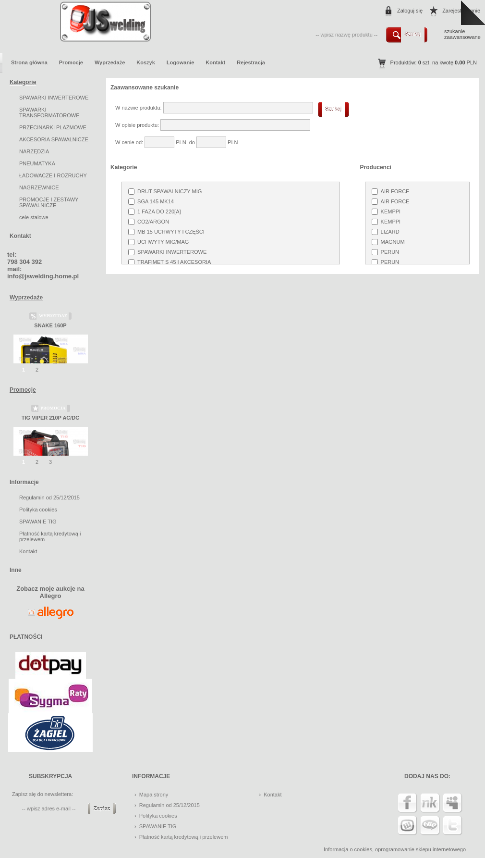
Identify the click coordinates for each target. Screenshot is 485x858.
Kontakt (215, 62)
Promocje (71, 62)
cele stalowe (33, 217)
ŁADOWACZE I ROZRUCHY (53, 175)
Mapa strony (154, 794)
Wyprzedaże (110, 62)
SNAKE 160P (50, 325)
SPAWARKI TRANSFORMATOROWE (49, 112)
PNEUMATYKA (37, 163)
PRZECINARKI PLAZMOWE (52, 127)
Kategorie (23, 82)
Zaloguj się (410, 10)
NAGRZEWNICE (39, 187)
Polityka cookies (38, 509)
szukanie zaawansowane (462, 34)
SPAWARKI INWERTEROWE (53, 97)
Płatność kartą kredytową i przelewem (183, 837)
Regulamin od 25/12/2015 (49, 497)
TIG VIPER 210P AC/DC (50, 418)
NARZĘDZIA (34, 151)
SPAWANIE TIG (38, 521)
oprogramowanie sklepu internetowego (420, 849)
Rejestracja (251, 62)
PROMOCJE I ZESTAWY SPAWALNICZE (48, 202)
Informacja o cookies (348, 849)
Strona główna (29, 62)
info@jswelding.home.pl (43, 276)
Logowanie (180, 62)
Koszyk (145, 62)
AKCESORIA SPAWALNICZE (53, 139)
